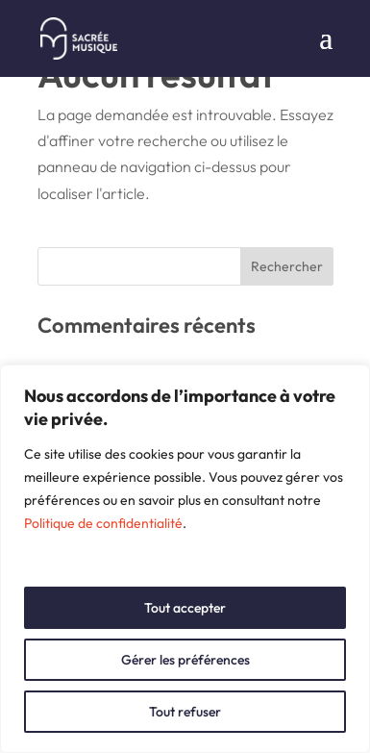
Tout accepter (185, 607)
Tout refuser (185, 711)
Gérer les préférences (185, 659)
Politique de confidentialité (103, 523)
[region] (185, 558)
